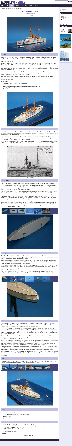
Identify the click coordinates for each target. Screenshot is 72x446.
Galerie (12, 5)
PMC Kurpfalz (62, 16)
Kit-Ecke (17, 5)
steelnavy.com (6, 418)
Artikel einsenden (64, 10)
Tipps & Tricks (24, 5)
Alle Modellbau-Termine (63, 24)
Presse (30, 5)
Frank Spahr (13, 8)
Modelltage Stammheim (63, 18)
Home (2, 5)
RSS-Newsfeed (64, 9)
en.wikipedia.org (6, 416)
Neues (7, 5)
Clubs (35, 5)
